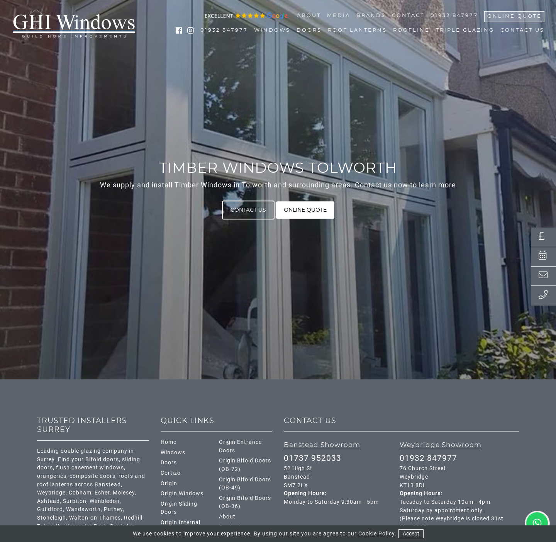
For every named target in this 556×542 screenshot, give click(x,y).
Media (338, 16)
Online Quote (514, 16)
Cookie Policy (376, 533)
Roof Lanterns (357, 30)
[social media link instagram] (191, 31)
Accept (411, 533)
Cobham (80, 492)
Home (168, 442)
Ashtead (48, 501)
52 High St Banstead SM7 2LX (298, 476)
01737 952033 (312, 458)
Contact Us (522, 30)
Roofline (411, 30)
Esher (102, 492)
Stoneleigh (51, 518)
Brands (371, 16)
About (309, 16)
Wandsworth (83, 509)
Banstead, (108, 484)
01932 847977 (454, 16)
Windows (272, 30)
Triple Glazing (465, 30)
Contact (408, 16)
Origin (169, 483)
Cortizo (171, 473)
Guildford (50, 509)
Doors (309, 30)
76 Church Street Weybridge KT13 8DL (423, 476)
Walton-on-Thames (95, 518)
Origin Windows (182, 493)
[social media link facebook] (180, 31)
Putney (113, 509)
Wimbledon (105, 501)
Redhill (133, 518)
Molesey (124, 492)
